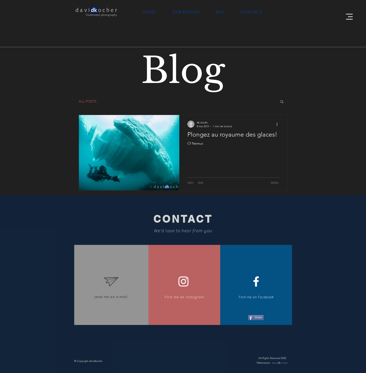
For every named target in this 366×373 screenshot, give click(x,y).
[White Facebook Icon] (256, 281)
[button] (349, 16)
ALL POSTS (87, 101)
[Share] (256, 317)
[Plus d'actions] (278, 124)
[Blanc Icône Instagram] (183, 281)
